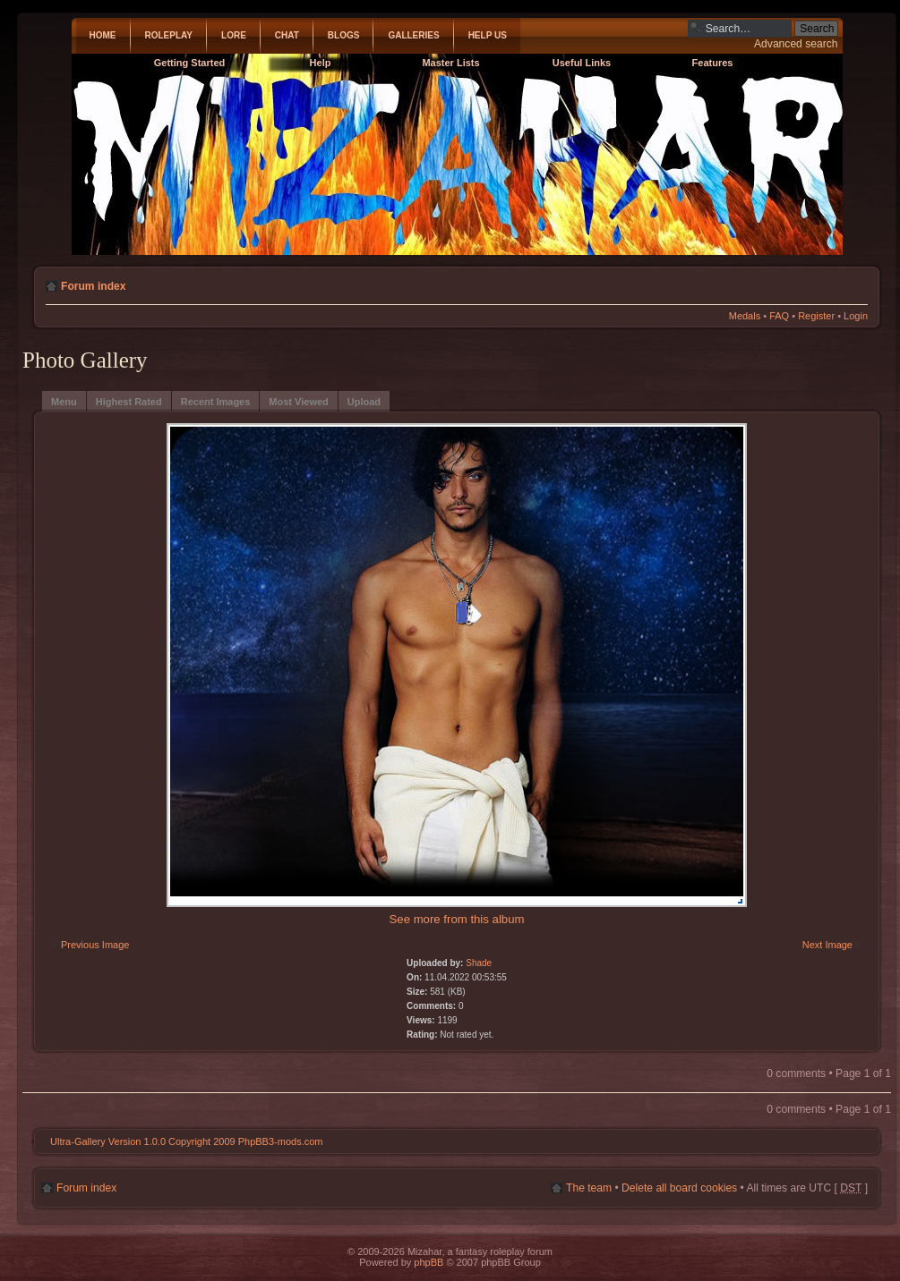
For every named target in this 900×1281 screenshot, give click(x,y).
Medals (744, 315)
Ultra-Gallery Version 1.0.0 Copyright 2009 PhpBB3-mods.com (186, 1141)
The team (589, 1188)
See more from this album (457, 919)
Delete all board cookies (679, 1188)
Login (856, 315)
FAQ (779, 315)
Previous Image (96, 944)
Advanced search (795, 44)
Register (816, 315)
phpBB (428, 1262)
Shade (479, 963)
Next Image (826, 944)
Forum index (93, 286)
